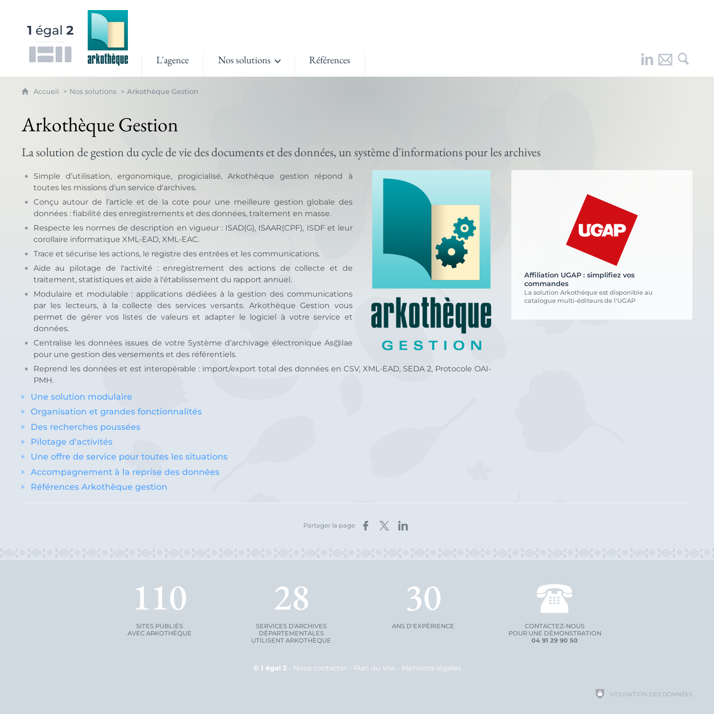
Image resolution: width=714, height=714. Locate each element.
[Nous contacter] (665, 65)
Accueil (47, 91)
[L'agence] (172, 65)
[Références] (330, 65)
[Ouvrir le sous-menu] (249, 65)
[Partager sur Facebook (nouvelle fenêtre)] (365, 526)
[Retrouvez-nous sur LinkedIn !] (647, 65)
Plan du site (374, 668)
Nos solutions (92, 91)
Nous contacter (320, 668)
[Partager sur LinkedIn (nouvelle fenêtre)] (403, 526)
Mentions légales (431, 668)
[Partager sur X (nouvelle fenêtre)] (384, 526)
